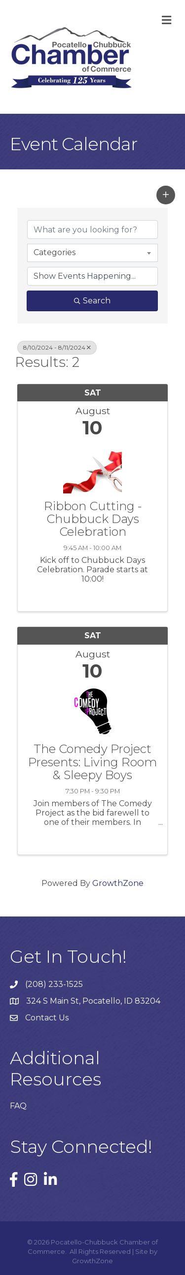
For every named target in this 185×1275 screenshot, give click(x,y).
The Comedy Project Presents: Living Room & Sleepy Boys (92, 762)
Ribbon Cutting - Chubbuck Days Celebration (93, 519)
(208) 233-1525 (54, 984)
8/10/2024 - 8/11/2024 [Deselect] (57, 347)
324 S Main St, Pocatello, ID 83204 (93, 1001)
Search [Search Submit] (92, 300)
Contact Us (47, 1017)
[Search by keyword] (92, 229)
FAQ (18, 1106)
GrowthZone (118, 883)
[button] (165, 195)
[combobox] (92, 253)
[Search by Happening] (92, 276)
